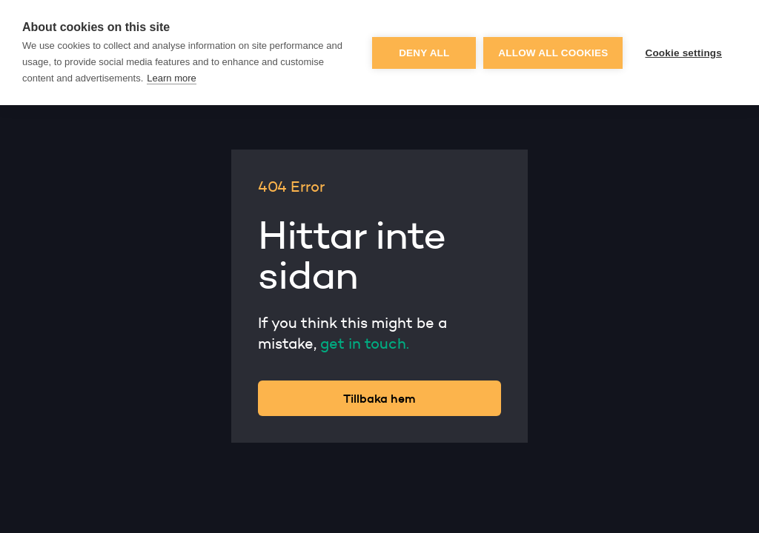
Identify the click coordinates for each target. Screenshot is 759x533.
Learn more (171, 78)
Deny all (424, 52)
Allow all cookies (553, 52)
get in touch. (364, 343)
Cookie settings (683, 52)
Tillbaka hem (379, 398)
